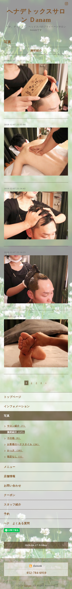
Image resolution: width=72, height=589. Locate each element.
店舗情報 (9, 476)
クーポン (9, 495)
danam (27, 585)
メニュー (9, 466)
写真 (7, 415)
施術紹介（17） (16, 432)
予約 (7, 514)
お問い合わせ (12, 485)
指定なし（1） (15, 456)
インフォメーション (17, 406)
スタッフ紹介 (12, 504)
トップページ (12, 397)
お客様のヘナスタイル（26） (23, 444)
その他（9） (14, 438)
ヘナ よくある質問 (17, 523)
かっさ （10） (15, 450)
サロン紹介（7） (16, 426)
